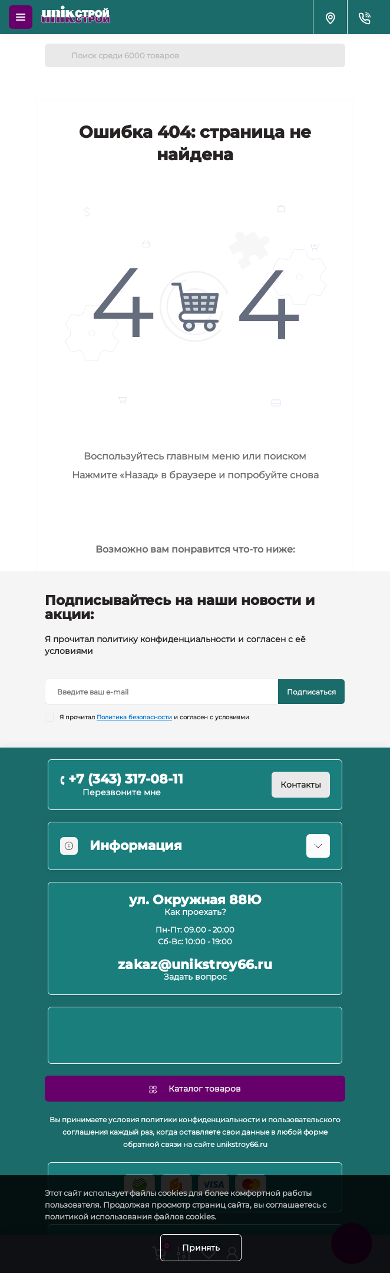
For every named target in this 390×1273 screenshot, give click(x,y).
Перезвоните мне (121, 792)
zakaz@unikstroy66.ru (195, 965)
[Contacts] (364, 17)
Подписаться (311, 691)
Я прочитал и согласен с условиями (154, 717)
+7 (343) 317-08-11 (125, 779)
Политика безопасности (134, 717)
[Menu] (20, 17)
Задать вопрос (195, 976)
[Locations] (330, 17)
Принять (201, 1247)
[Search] (58, 55)
